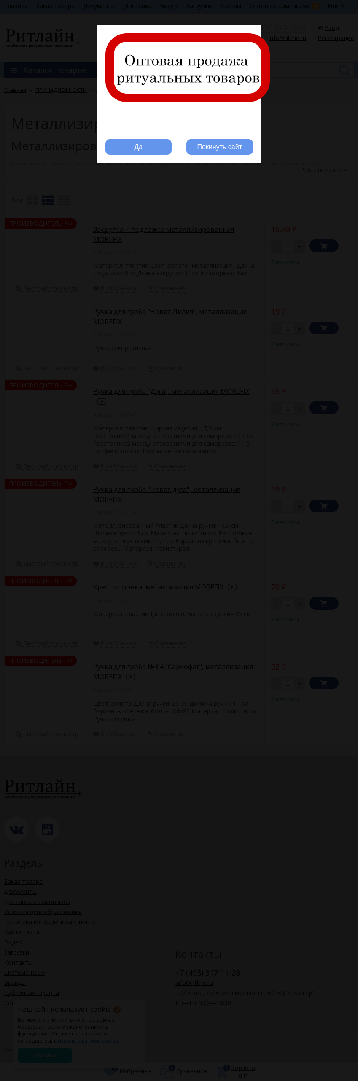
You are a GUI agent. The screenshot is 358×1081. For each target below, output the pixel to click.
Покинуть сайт (219, 147)
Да (138, 147)
